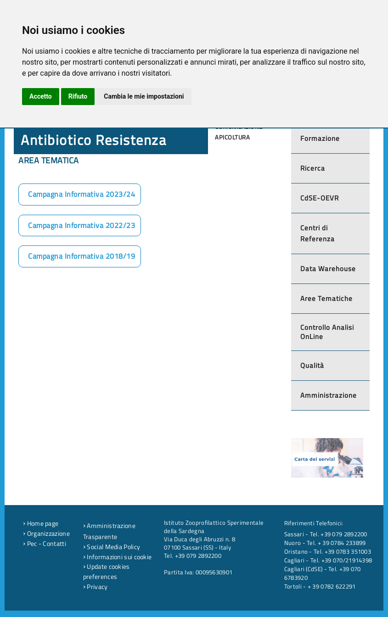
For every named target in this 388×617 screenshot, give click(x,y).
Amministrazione (328, 395)
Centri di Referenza (317, 233)
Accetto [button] (40, 96)
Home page (40, 523)
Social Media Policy (111, 546)
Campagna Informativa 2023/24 (81, 194)
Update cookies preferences (106, 571)
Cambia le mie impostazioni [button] (144, 96)
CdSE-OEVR (319, 198)
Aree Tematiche (326, 298)
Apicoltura (232, 137)
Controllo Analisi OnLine (327, 332)
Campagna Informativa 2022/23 (81, 225)
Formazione (320, 138)
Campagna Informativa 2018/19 (81, 255)
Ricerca (312, 168)
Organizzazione (46, 533)
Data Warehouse (328, 268)
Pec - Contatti (44, 543)
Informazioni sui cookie (117, 556)
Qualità (312, 365)
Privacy (95, 586)
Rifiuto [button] (78, 96)
